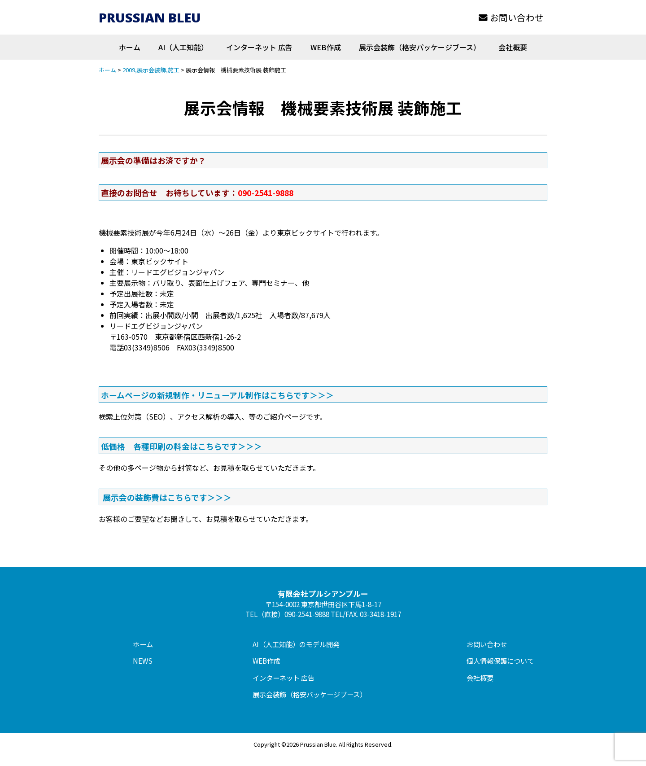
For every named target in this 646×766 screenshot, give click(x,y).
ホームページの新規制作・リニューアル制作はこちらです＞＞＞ (217, 395)
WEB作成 (325, 47)
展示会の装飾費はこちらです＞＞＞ (167, 497)
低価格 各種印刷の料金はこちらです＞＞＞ (181, 446)
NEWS (143, 660)
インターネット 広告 (259, 47)
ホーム (129, 47)
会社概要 (512, 47)
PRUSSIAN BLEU (150, 17)
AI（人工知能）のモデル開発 (296, 644)
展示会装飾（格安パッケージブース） (419, 47)
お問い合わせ (511, 17)
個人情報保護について (500, 660)
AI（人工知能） (183, 47)
